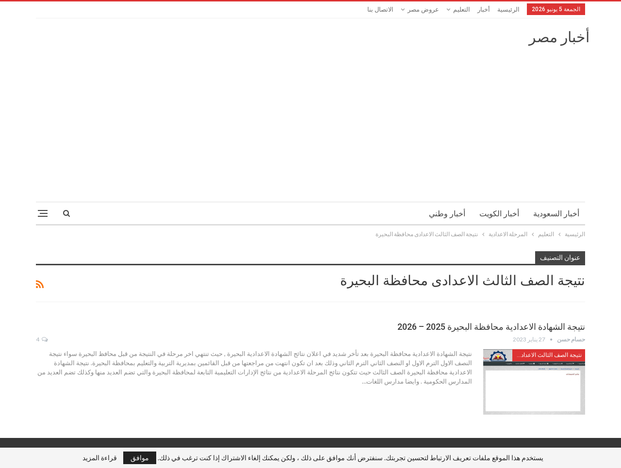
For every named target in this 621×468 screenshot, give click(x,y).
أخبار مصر (559, 37)
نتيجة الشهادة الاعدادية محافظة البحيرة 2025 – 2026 (491, 327)
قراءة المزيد (99, 457)
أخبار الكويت (499, 213)
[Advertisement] (310, 119)
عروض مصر (423, 9)
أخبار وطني (447, 213)
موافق (140, 457)
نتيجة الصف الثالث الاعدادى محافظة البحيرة (547, 355)
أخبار (483, 9)
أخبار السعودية (556, 213)
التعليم (461, 9)
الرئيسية (508, 9)
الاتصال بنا (380, 9)
